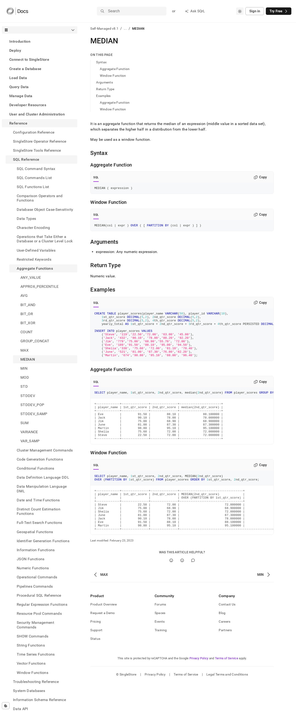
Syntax (101, 62)
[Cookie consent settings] (6, 705)
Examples (103, 96)
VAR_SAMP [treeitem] (30, 441)
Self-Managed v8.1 (104, 28)
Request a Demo (102, 641)
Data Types (26, 218)
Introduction (19, 41)
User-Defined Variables (36, 250)
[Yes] (171, 589)
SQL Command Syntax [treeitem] (36, 169)
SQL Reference (26, 159)
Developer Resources (27, 105)
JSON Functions (30, 559)
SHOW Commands (32, 636)
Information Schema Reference (39, 700)
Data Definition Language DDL (43, 477)
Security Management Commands (35, 624)
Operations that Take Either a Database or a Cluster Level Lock (45, 238)
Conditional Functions (35, 468)
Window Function (113, 75)
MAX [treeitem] (24, 350)
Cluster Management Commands (45, 450)
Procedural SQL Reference (39, 595)
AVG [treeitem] (24, 295)
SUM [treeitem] (24, 423)
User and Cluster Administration (37, 114)
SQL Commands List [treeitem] (34, 178)
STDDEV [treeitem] (27, 396)
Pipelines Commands (35, 586)
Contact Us (227, 633)
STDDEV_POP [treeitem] (32, 405)
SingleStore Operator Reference (39, 141)
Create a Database (25, 69)
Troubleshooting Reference (36, 681)
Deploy (15, 50)
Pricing (95, 650)
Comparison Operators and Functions (40, 198)
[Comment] (193, 589)
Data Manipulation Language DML (42, 488)
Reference (18, 123)
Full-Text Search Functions (39, 522)
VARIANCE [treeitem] (29, 432)
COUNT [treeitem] (26, 332)
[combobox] (240, 11)
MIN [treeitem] (23, 368)
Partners (225, 658)
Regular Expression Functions (42, 604)
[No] (182, 589)
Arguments (104, 82)
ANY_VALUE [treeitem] (30, 277)
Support (96, 658)
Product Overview (103, 633)
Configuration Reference (33, 132)
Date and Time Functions (38, 500)
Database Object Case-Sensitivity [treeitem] (45, 209)
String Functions (31, 645)
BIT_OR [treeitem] (26, 314)
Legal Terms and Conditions (227, 703)
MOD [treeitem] (24, 377)
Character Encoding (33, 227)
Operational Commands (37, 577)
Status (95, 667)
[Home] (17, 11)
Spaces (160, 641)
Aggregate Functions (35, 268)
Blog (222, 641)
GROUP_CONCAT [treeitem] (34, 341)
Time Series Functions (36, 654)
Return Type (105, 89)
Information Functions (36, 550)
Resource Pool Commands (39, 613)
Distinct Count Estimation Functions (38, 511)
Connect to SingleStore (29, 59)
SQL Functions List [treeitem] (33, 187)
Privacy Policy (198, 687)
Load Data (18, 78)
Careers (224, 650)
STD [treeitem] (24, 386)
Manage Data (21, 96)
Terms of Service (226, 687)
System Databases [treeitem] (29, 691)
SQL (96, 177)
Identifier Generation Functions (43, 541)
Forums (160, 633)
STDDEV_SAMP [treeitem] (33, 414)
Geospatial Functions (35, 532)
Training (161, 658)
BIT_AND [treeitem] (28, 305)
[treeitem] (39, 41)
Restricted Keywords (34, 259)
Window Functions (32, 672)
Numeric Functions (33, 568)
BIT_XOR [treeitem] (27, 323)
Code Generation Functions (40, 459)
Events (160, 650)
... (125, 28)
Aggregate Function (115, 69)
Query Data (19, 87)
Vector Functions (31, 663)
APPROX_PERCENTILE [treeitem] (39, 286)
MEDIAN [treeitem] (27, 359)
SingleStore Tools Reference (37, 150)
